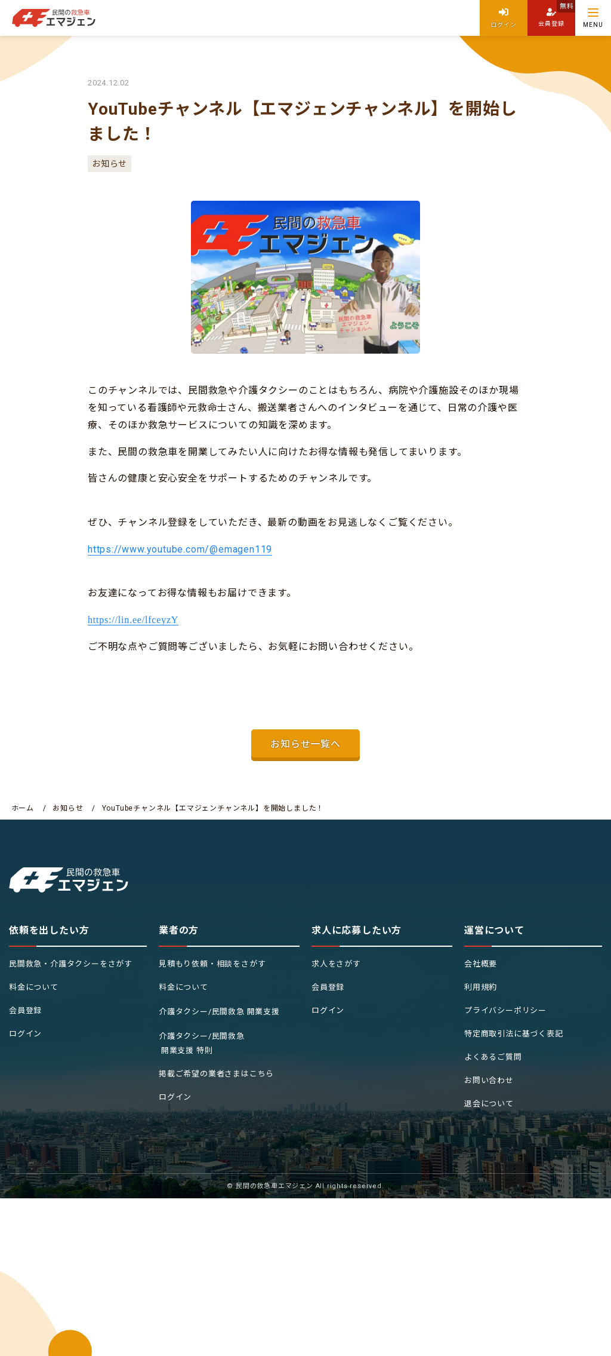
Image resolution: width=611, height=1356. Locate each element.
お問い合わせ (489, 1080)
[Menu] (593, 18)
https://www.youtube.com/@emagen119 (180, 549)
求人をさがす (336, 963)
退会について (489, 1103)
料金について (33, 987)
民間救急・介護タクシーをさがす (70, 963)
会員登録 (25, 1010)
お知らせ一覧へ (305, 744)
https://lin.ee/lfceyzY (133, 620)
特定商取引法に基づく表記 (513, 1033)
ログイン (25, 1033)
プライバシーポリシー (505, 1010)
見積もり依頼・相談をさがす (212, 963)
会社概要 (480, 963)
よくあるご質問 (493, 1057)
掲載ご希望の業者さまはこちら (216, 1073)
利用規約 (480, 987)
